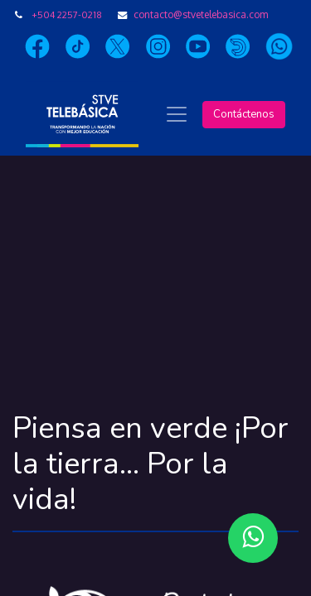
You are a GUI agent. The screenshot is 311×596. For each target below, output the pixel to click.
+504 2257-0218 (67, 14)
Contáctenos (244, 114)
